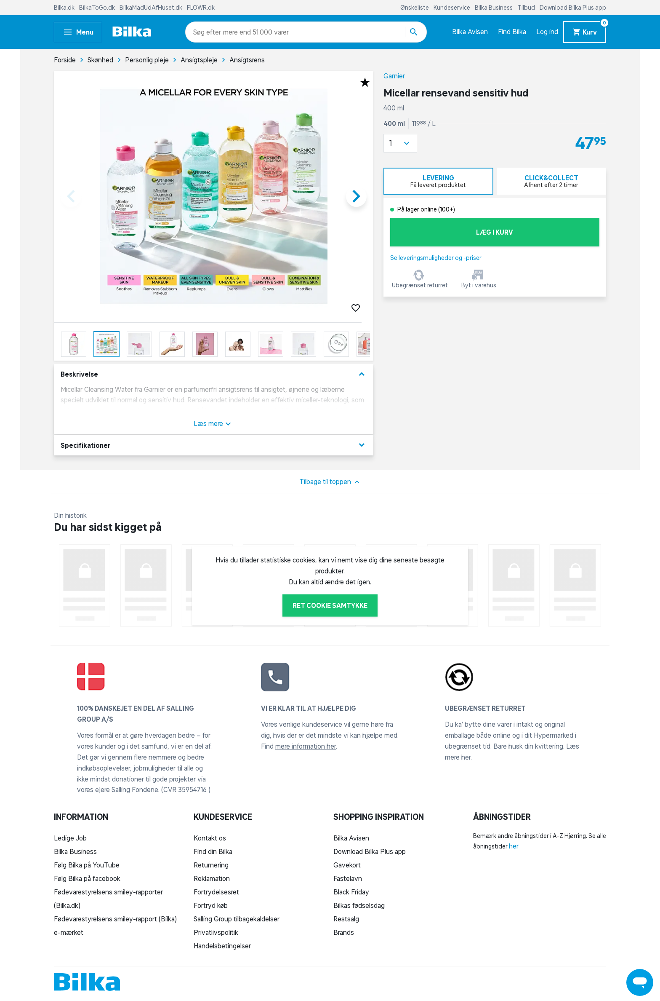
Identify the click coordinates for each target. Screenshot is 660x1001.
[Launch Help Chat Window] (639, 982)
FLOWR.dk (201, 7)
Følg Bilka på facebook (87, 878)
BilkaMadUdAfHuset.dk (152, 7)
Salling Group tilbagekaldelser (236, 919)
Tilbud (526, 7)
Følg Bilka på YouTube (87, 865)
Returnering (211, 865)
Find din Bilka (213, 851)
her (514, 846)
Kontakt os (210, 838)
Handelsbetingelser (222, 946)
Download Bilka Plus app (573, 7)
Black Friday (351, 892)
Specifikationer (214, 445)
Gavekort (347, 865)
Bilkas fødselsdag (359, 905)
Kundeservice (452, 7)
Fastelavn (347, 878)
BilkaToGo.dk (97, 7)
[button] (400, 143)
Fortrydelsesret (216, 892)
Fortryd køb (211, 905)
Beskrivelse (214, 374)
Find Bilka (512, 31)
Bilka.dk (65, 7)
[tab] (438, 181)
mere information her (305, 746)
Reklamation (212, 878)
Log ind (547, 31)
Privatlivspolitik (216, 932)
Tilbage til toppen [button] (330, 482)
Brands (343, 932)
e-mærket (68, 932)
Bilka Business (494, 7)
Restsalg (346, 919)
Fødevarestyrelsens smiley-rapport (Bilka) (115, 919)
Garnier (394, 76)
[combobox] (208, 32)
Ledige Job (70, 838)
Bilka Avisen (470, 31)
